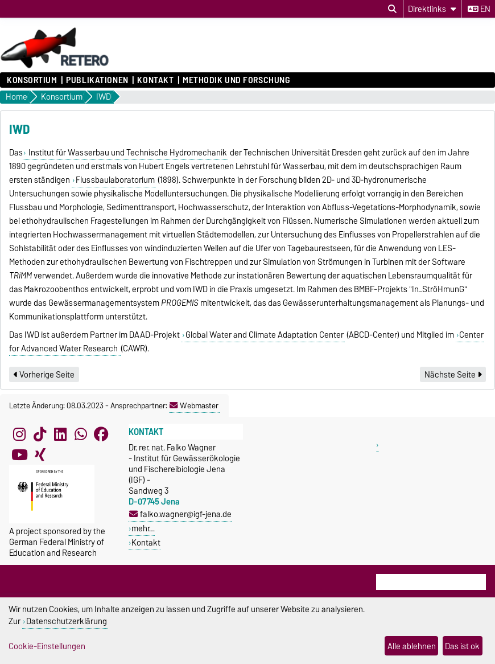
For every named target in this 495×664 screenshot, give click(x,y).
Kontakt (155, 80)
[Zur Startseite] (55, 66)
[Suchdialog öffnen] (392, 9)
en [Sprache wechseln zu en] (479, 9)
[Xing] (40, 454)
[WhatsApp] (81, 434)
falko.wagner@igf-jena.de (180, 514)
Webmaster (194, 405)
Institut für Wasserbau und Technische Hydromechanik (127, 152)
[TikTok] (40, 434)
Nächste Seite (452, 375)
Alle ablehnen (411, 646)
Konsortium (32, 80)
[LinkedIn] (60, 434)
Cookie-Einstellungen (47, 646)
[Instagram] (19, 434)
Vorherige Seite (44, 375)
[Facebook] (101, 434)
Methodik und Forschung (236, 80)
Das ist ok (462, 646)
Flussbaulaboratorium (115, 180)
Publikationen (97, 80)
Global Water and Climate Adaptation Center (264, 335)
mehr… (143, 528)
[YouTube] (19, 454)
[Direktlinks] (432, 9)
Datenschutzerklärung (66, 621)
